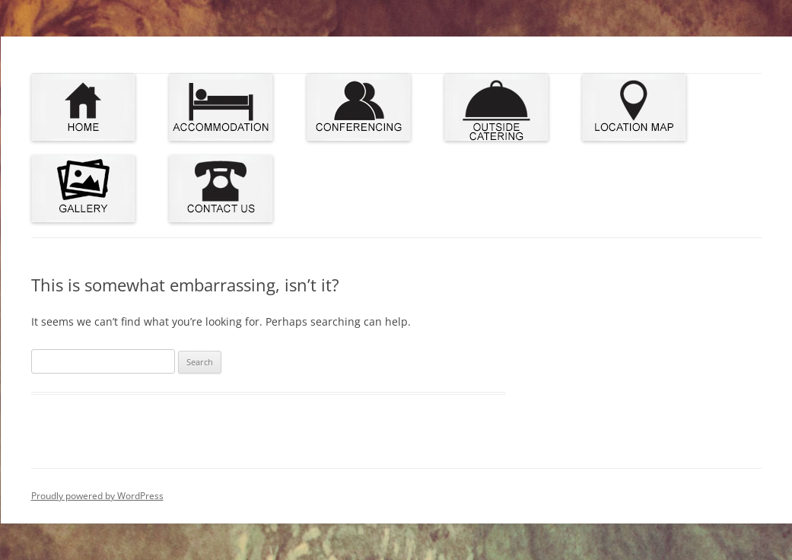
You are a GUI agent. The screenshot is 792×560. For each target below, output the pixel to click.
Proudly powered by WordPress (97, 495)
